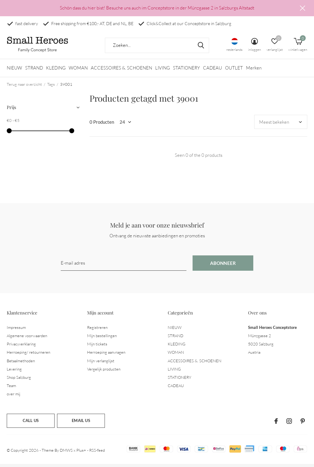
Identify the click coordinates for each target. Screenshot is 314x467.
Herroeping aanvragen (106, 354)
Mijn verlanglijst (100, 363)
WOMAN (78, 70)
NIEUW (14, 70)
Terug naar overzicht (24, 87)
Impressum (16, 330)
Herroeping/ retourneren (28, 354)
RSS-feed (97, 452)
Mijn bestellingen (102, 338)
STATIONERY (186, 70)
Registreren (97, 330)
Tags (51, 87)
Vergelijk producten (104, 371)
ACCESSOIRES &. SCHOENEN (121, 70)
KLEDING (56, 70)
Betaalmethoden (21, 363)
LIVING (162, 70)
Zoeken (200, 48)
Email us (81, 423)
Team (11, 388)
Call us (31, 423)
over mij (13, 396)
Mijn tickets (97, 346)
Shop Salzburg (19, 380)
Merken (254, 70)
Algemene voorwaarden (27, 338)
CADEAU (212, 70)
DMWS (66, 452)
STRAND (34, 70)
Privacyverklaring (21, 346)
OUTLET (234, 70)
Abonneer (223, 266)
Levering (14, 371)
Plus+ (81, 452)
